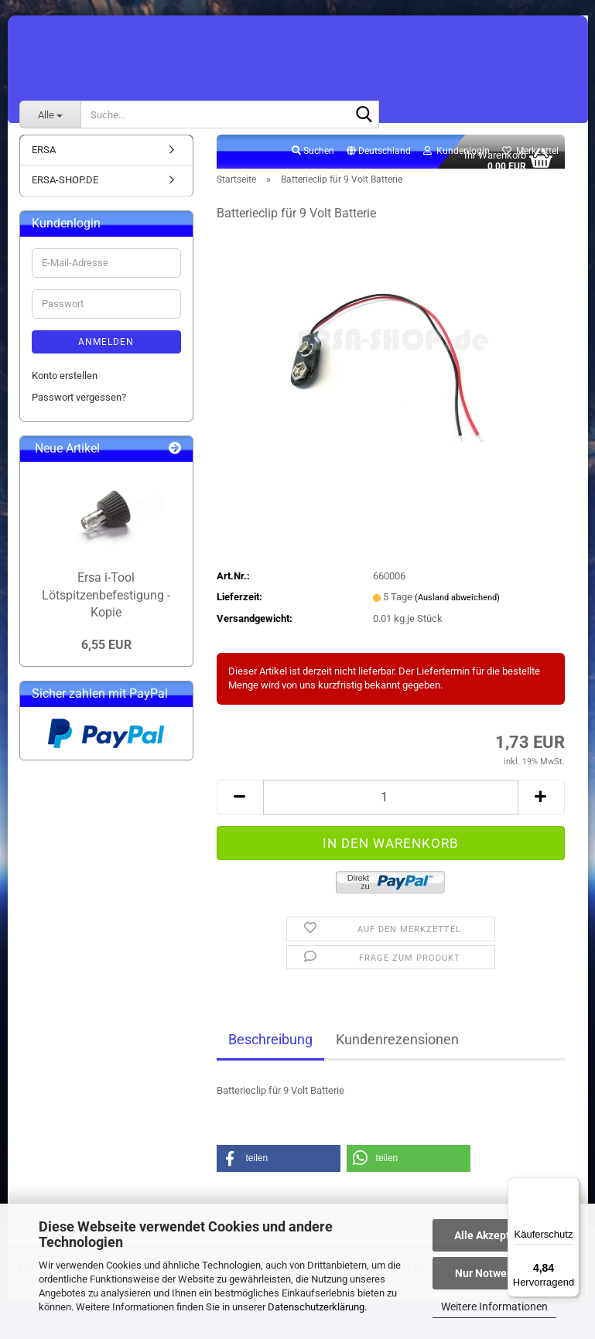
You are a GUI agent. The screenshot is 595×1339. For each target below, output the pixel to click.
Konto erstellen (64, 384)
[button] (378, 160)
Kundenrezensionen (397, 1048)
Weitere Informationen (494, 1306)
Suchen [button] (313, 159)
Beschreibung (270, 1048)
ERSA (44, 158)
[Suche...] (50, 114)
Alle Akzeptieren (494, 1235)
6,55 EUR (106, 653)
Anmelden (106, 350)
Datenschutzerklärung (316, 1307)
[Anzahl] (390, 805)
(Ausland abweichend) (457, 606)
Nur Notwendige (495, 1273)
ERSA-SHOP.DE (65, 189)
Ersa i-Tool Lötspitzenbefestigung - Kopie (106, 604)
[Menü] (570, 1186)
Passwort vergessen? (79, 406)
